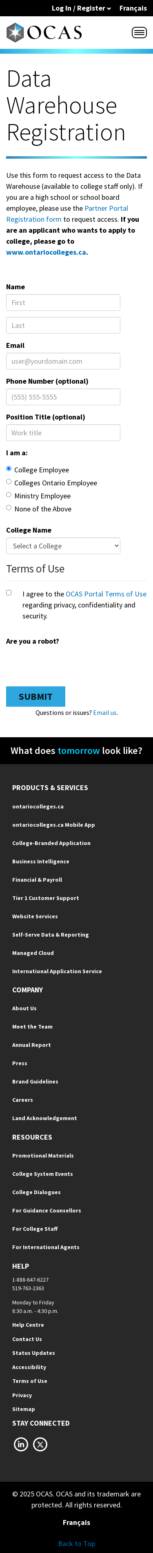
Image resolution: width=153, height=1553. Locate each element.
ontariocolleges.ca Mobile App (53, 824)
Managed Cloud (33, 953)
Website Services (35, 916)
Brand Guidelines (35, 1081)
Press (19, 1063)
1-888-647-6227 (30, 1279)
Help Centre (28, 1324)
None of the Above (38, 508)
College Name (28, 530)
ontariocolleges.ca (38, 806)
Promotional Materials (43, 1155)
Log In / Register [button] (81, 8)
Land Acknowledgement (44, 1118)
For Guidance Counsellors (46, 1210)
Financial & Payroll (37, 879)
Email (15, 345)
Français (133, 8)
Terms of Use (29, 1381)
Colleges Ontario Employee (51, 482)
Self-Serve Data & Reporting (50, 934)
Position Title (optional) (45, 417)
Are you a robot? (32, 641)
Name (15, 286)
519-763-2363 (28, 1288)
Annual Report (31, 1044)
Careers (22, 1099)
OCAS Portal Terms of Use (106, 593)
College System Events (42, 1173)
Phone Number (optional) (47, 381)
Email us (105, 712)
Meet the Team (32, 1026)
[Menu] (139, 32)
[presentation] (68, 664)
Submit (36, 696)
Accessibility (29, 1367)
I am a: (17, 452)
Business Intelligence (40, 861)
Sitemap (23, 1409)
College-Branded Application (51, 843)
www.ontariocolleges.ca (46, 252)
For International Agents (46, 1247)
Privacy (22, 1395)
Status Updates (33, 1352)
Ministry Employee (38, 495)
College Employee (37, 469)
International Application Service (57, 971)
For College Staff (35, 1228)
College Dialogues (36, 1192)
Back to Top (76, 1543)
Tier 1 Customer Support (45, 898)
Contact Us (27, 1339)
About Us (24, 1008)
